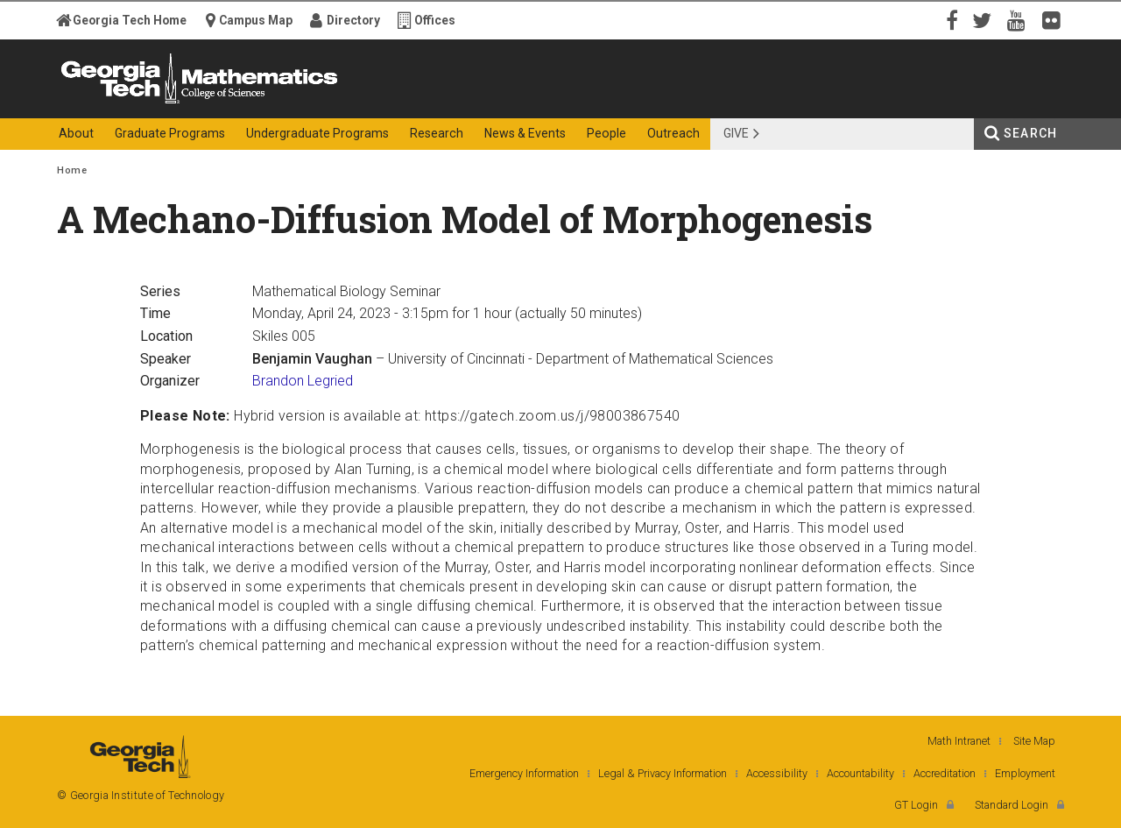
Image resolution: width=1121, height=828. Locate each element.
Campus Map (256, 20)
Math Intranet (959, 740)
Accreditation (944, 773)
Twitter (985, 19)
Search (1030, 133)
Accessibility (776, 773)
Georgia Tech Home (130, 20)
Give (736, 133)
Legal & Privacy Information (662, 773)
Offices (434, 20)
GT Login (916, 804)
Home (72, 170)
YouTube (1020, 19)
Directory (353, 20)
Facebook (950, 19)
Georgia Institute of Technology (125, 103)
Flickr (1055, 19)
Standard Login (1011, 804)
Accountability (860, 773)
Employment (1025, 773)
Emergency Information (524, 773)
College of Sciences (367, 103)
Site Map (1034, 740)
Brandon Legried (302, 380)
